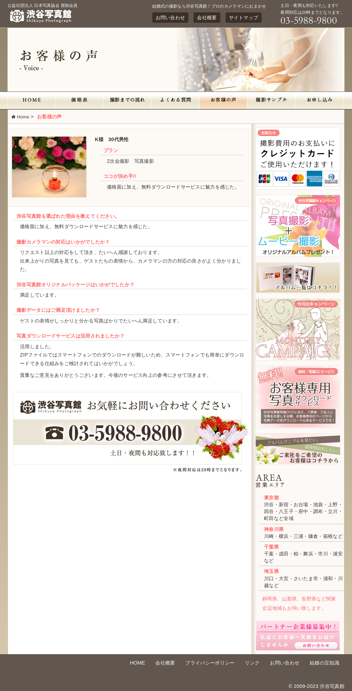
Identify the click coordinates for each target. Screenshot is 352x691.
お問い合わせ (170, 17)
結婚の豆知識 (324, 663)
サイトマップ (243, 17)
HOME (137, 663)
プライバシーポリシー (209, 663)
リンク (252, 663)
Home (20, 116)
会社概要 (207, 17)
